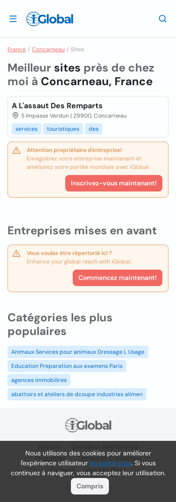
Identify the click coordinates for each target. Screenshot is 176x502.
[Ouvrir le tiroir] (13, 18)
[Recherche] (162, 18)
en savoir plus (110, 463)
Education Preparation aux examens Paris (66, 366)
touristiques (63, 129)
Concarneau (48, 49)
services (26, 129)
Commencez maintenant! (117, 277)
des (94, 129)
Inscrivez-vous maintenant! (114, 183)
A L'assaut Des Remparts (57, 106)
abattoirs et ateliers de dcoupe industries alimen (77, 394)
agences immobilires (39, 380)
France (17, 49)
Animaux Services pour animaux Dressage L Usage (78, 352)
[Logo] (49, 18)
